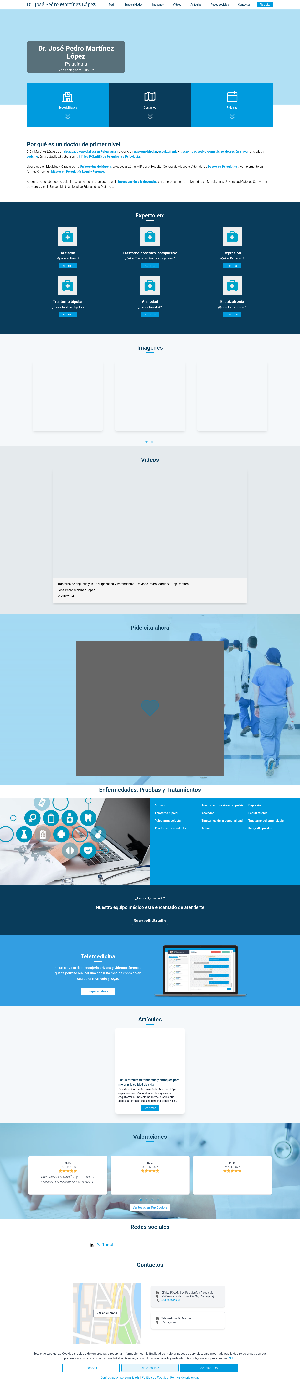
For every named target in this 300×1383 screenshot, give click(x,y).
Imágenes (158, 4)
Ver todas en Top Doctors (150, 1207)
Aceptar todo (209, 1368)
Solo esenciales (150, 1368)
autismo (32, 156)
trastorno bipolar (145, 151)
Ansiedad (207, 813)
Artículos (196, 4)
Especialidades (134, 4)
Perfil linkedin (106, 1245)
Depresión (255, 805)
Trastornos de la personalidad (222, 821)
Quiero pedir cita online (150, 920)
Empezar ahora (98, 991)
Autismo (160, 805)
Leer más (68, 266)
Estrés (205, 828)
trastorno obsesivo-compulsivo (202, 151)
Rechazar (91, 1368)
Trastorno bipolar (166, 813)
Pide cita (265, 4)
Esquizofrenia (257, 813)
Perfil (112, 4)
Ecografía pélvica (260, 828)
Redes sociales (220, 4)
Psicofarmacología (168, 821)
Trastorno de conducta (170, 828)
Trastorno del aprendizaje (266, 821)
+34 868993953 (170, 1300)
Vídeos (177, 4)
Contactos (244, 4)
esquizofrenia (168, 151)
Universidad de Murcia (95, 166)
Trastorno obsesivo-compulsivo (223, 805)
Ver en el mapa (107, 1313)
